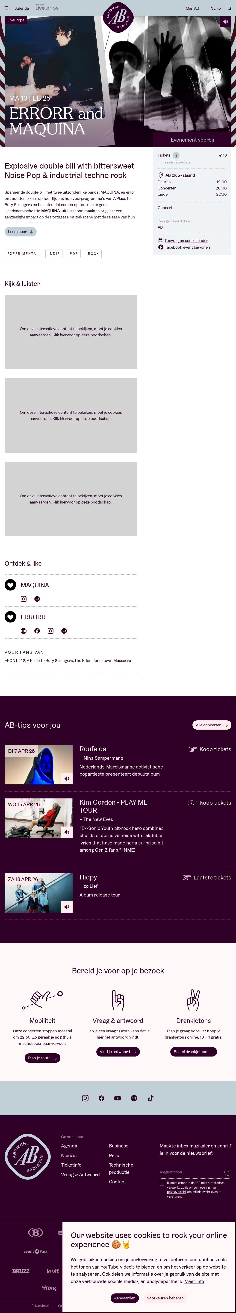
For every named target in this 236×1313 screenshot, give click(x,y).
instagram (85, 1098)
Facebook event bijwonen (184, 247)
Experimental (23, 254)
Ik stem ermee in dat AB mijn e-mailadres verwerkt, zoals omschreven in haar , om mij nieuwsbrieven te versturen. (195, 1190)
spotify (134, 1098)
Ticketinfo (71, 1165)
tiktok (151, 1098)
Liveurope (15, 20)
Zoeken (229, 8)
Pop (74, 254)
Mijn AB (192, 8)
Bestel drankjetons (194, 1051)
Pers (114, 1155)
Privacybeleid (41, 1306)
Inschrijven (227, 1172)
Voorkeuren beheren (165, 1298)
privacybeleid (176, 1192)
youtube (117, 1098)
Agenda (22, 8)
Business (119, 1146)
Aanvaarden (125, 1298)
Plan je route (42, 1057)
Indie (54, 254)
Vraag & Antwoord (80, 1174)
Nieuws (69, 1155)
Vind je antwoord (118, 1051)
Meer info (194, 1281)
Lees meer (20, 231)
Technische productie (121, 1168)
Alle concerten (212, 725)
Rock (93, 254)
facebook (101, 1098)
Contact (117, 1182)
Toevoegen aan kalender (183, 240)
